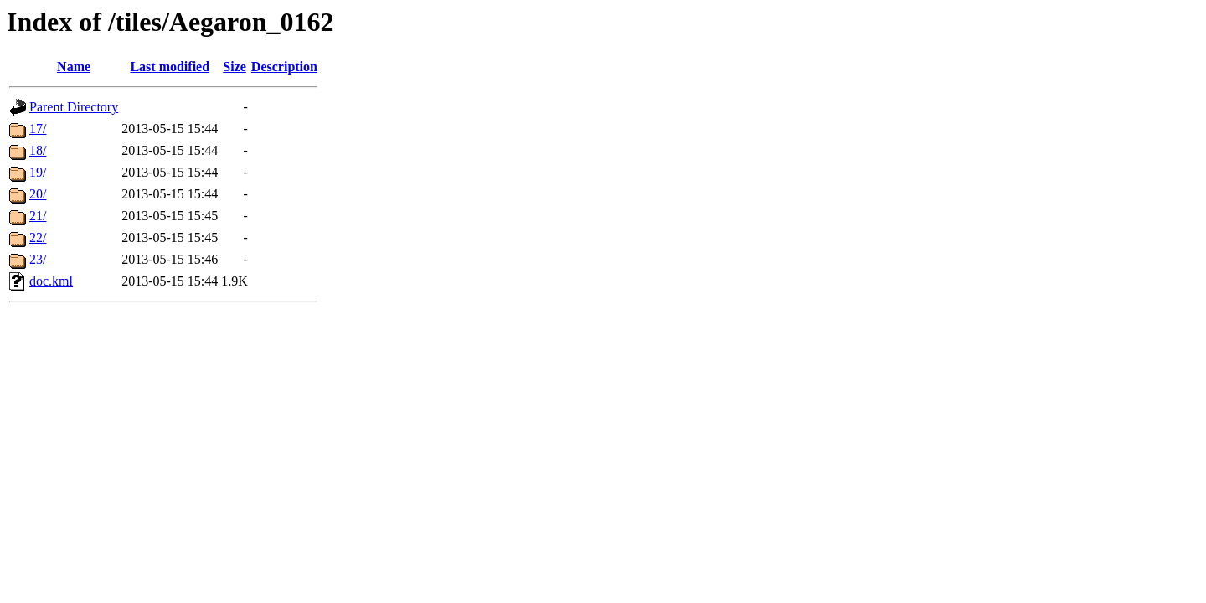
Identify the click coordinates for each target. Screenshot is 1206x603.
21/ (37, 216)
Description (284, 66)
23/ (37, 259)
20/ (37, 194)
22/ (37, 237)
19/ (37, 172)
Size (234, 66)
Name (73, 66)
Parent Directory (73, 107)
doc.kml (51, 281)
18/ (37, 150)
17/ (37, 128)
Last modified (169, 66)
